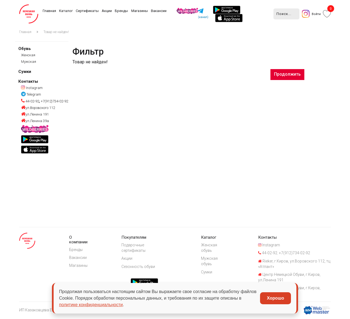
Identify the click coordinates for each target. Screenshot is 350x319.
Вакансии (159, 11)
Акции (107, 11)
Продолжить (287, 74)
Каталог (66, 11)
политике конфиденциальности (91, 304)
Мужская (28, 62)
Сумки (24, 71)
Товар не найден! (56, 32)
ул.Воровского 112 (38, 108)
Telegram (31, 94)
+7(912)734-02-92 (54, 101)
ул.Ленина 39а (35, 121)
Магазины (139, 11)
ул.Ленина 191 (35, 114)
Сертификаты (87, 11)
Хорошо (275, 298)
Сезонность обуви (140, 267)
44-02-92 (30, 101)
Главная (49, 11)
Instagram (32, 88)
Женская (28, 55)
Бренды (121, 11)
